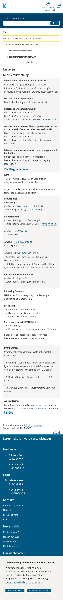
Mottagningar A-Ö (12, 532)
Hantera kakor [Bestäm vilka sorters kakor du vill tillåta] (15, 591)
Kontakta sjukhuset (13, 505)
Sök (54, 23)
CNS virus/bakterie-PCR (44, 119)
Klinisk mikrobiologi (33, 425)
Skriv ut (56, 431)
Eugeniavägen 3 (17, 492)
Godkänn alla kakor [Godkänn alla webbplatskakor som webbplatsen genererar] (38, 591)
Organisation (10, 541)
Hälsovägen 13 (16, 467)
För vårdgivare (10, 514)
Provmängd (34, 220)
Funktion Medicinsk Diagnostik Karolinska (22, 38)
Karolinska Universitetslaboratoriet (22, 44)
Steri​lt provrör (20, 252)
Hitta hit (7, 510)
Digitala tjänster (11, 545)
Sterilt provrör (20, 220)
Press (6, 519)
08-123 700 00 (16, 484)
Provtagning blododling (30, 209)
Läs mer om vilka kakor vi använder (23, 582)
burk (35, 252)
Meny (59, 7)
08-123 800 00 (16, 458)
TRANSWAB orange (22, 241)
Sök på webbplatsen (15, 18)
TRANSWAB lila (20, 231)
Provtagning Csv (49, 223)
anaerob (28, 206)
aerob (16, 206)
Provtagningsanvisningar (20, 50)
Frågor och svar (11, 536)
